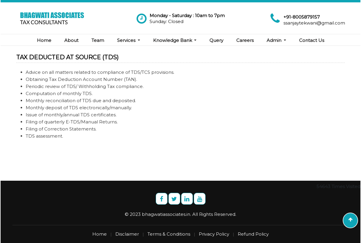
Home (44, 40)
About (71, 40)
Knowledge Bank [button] (173, 40)
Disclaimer (127, 234)
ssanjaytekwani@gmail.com (314, 23)
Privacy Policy (214, 234)
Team (97, 40)
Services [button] (127, 40)
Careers (245, 40)
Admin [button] (275, 40)
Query (216, 40)
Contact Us (311, 40)
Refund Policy (253, 234)
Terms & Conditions (168, 234)
